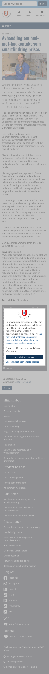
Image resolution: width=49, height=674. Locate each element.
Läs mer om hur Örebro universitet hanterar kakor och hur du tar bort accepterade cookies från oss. (24, 338)
